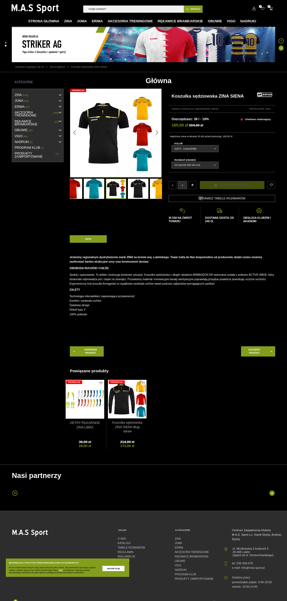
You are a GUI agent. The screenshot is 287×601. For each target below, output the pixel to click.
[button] (74, 132)
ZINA (21, 95)
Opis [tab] (88, 238)
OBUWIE (24, 130)
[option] (116, 189)
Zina (268, 109)
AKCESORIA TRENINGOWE (37, 114)
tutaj (60, 570)
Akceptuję (113, 568)
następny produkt (260, 351)
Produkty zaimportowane (37, 155)
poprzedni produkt (85, 351)
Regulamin (125, 552)
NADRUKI (24, 142)
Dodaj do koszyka (232, 185)
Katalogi (124, 543)
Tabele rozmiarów (131, 547)
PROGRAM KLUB (29, 147)
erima (22, 106)
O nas (122, 538)
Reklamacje (126, 556)
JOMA (22, 100)
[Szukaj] (133, 9)
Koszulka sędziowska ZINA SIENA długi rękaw (127, 427)
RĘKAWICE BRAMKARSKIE (37, 123)
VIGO (21, 136)
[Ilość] (182, 185)
